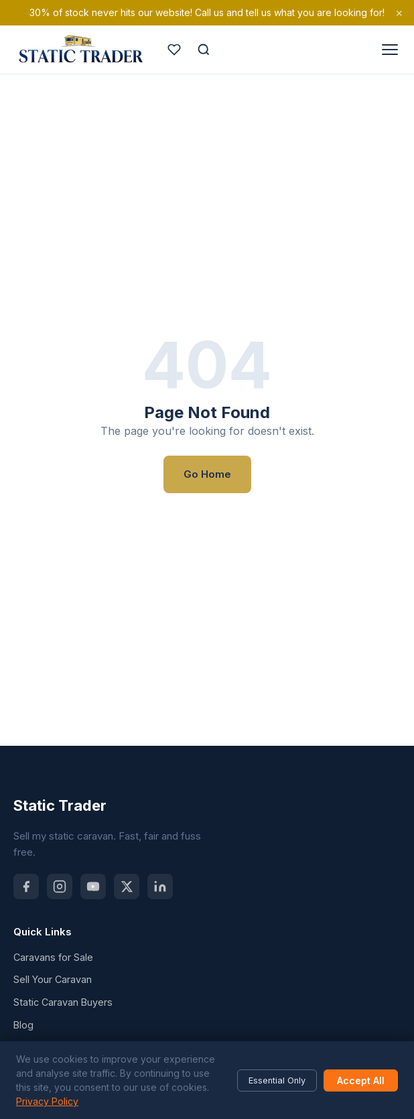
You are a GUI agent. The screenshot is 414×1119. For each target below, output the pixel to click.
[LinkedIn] (160, 886)
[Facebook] (26, 886)
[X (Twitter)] (126, 886)
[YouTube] (93, 886)
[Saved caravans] (174, 49)
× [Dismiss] (399, 12)
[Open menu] (390, 50)
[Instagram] (59, 886)
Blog (23, 1025)
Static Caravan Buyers (63, 1002)
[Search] (203, 49)
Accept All (361, 1080)
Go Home (207, 474)
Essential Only (277, 1080)
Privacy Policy (47, 1101)
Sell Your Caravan (52, 979)
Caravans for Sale (53, 957)
